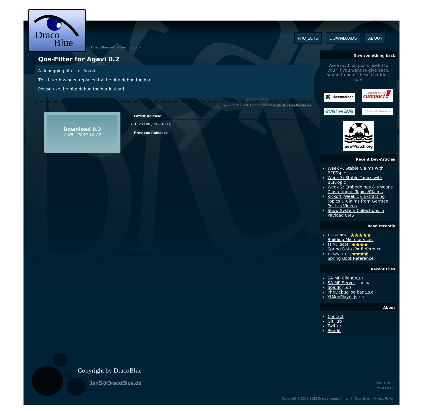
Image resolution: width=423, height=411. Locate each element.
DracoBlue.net (103, 47)
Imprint (347, 398)
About (389, 308)
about (375, 38)
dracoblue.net (57, 30)
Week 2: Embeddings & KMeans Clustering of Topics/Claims (360, 189)
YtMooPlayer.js (342, 296)
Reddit (279, 105)
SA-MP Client (341, 278)
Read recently (381, 226)
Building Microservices (350, 239)
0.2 (78, 59)
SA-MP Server (341, 282)
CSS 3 (389, 388)
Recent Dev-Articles (375, 159)
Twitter (334, 326)
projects (308, 38)
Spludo (335, 287)
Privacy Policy (384, 398)
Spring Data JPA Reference (355, 249)
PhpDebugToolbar (346, 292)
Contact (335, 316)
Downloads (128, 47)
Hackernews (300, 105)
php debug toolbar (131, 80)
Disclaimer (363, 398)
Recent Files (383, 269)
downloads (343, 38)
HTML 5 (388, 383)
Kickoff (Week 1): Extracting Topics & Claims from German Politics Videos (358, 201)
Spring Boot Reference (351, 258)
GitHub (335, 321)
